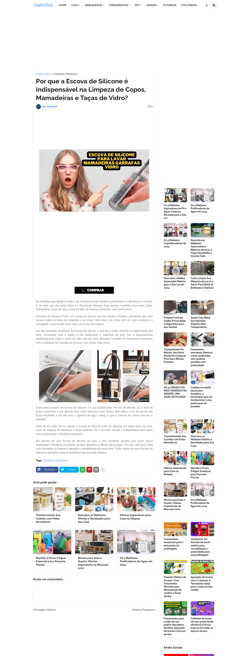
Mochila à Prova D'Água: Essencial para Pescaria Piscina (51, 561)
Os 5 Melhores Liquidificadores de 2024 (175, 243)
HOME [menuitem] (62, 5)
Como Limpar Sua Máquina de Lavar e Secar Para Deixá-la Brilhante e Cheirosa (202, 283)
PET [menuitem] (137, 5)
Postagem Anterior (45, 609)
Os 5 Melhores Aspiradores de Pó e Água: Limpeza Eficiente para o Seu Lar (175, 211)
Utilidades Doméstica (65, 74)
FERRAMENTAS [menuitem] (118, 5)
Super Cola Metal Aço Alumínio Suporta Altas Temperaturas (200, 322)
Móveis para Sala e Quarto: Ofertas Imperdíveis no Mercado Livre (93, 563)
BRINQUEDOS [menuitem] (93, 5)
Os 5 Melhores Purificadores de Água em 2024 (136, 561)
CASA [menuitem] (74, 5)
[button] (207, 5)
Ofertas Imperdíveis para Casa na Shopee (135, 517)
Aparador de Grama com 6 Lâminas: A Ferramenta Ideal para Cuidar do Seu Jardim (202, 583)
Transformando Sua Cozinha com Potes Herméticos (48, 518)
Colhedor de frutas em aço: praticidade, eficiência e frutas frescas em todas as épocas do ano (202, 625)
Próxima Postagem (143, 609)
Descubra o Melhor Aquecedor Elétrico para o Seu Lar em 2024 (175, 283)
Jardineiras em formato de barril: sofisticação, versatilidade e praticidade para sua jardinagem (200, 547)
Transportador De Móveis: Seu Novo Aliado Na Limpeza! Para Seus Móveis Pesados (175, 356)
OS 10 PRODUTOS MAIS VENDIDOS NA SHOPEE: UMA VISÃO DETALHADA (175, 392)
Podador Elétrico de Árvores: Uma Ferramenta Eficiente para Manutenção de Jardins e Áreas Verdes (175, 586)
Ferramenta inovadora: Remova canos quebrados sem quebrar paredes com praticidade (202, 357)
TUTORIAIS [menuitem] (169, 5)
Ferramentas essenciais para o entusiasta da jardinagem (173, 544)
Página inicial (43, 74)
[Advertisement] (125, 40)
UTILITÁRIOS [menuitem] (189, 5)
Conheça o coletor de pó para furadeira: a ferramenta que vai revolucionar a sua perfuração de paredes (201, 397)
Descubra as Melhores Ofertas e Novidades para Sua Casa (94, 518)
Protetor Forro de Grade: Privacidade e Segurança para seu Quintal (175, 322)
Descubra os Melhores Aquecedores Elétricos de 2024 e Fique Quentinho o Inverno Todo (201, 248)
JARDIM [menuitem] (151, 5)
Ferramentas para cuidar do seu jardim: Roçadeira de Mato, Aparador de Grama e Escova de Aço (174, 626)
